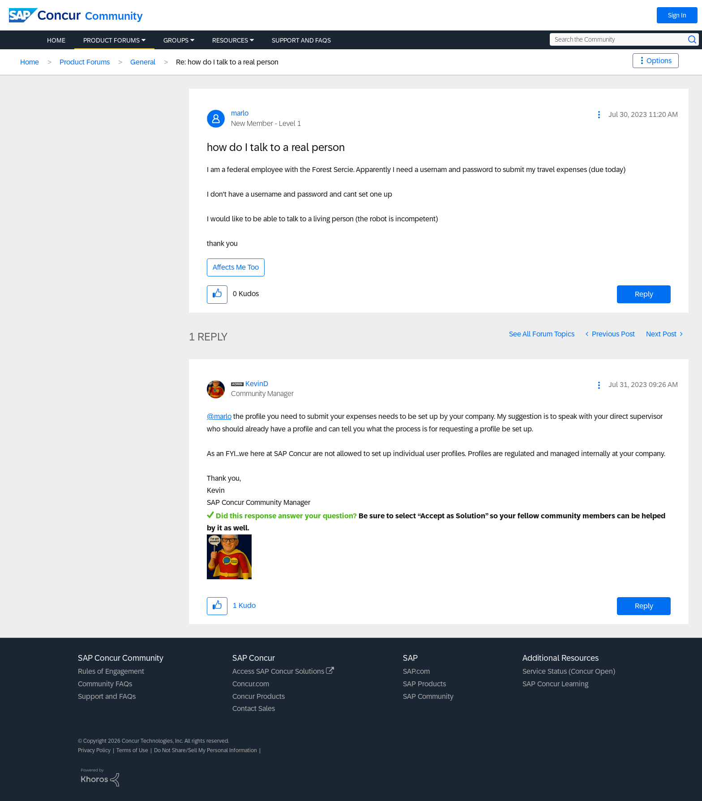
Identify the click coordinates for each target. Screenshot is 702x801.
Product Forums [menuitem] (111, 40)
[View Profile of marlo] (239, 113)
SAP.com (416, 671)
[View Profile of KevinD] (256, 384)
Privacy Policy (94, 750)
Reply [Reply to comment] (644, 606)
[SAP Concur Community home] (45, 15)
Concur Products (258, 696)
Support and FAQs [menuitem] (301, 40)
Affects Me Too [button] (236, 267)
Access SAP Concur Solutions (283, 671)
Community (114, 16)
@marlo (219, 416)
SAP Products (424, 684)
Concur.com (250, 684)
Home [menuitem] (56, 40)
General (142, 62)
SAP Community (428, 696)
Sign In (677, 15)
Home (29, 62)
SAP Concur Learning (555, 684)
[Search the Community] (624, 39)
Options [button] (659, 61)
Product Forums (85, 62)
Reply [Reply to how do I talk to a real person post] (644, 294)
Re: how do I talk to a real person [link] (227, 62)
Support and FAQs (107, 696)
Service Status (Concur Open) (568, 671)
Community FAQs (105, 684)
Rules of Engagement (111, 671)
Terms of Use (132, 750)
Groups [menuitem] (175, 40)
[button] (599, 114)
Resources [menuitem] (230, 40)
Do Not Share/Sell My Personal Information (205, 750)
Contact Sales (253, 708)
